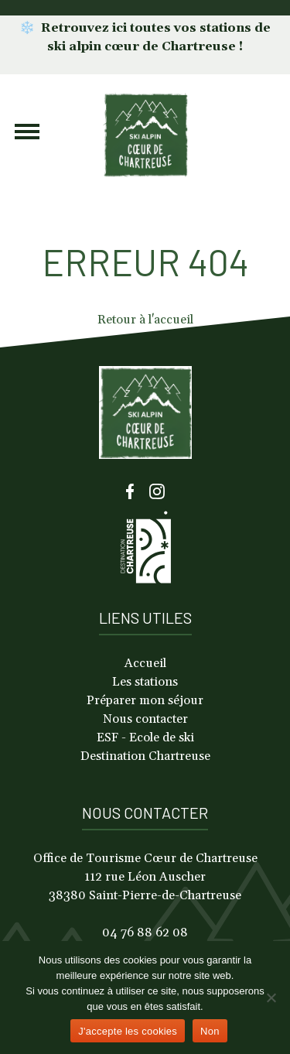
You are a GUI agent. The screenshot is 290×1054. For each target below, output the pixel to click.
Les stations (145, 682)
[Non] (270, 997)
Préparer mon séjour (145, 700)
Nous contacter (145, 719)
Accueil (145, 663)
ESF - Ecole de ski (145, 737)
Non (210, 1031)
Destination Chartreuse (145, 756)
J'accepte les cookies (127, 1031)
